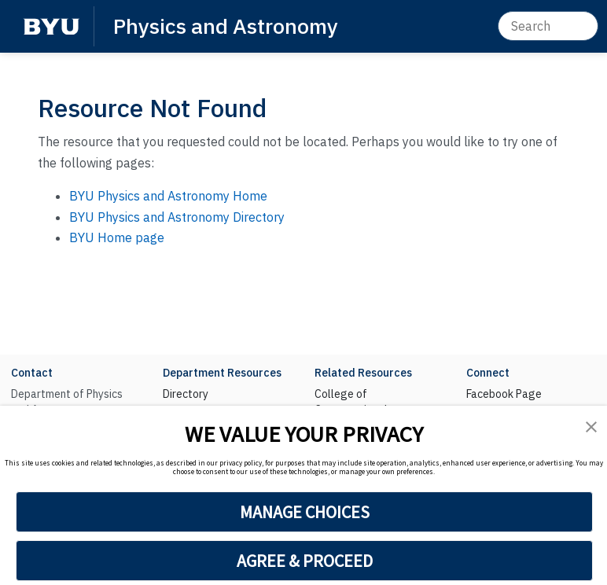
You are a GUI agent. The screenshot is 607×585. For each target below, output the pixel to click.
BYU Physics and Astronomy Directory (177, 217)
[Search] (548, 26)
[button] (591, 426)
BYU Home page (116, 237)
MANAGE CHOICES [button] (305, 512)
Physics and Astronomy (225, 25)
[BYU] (51, 26)
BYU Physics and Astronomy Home (168, 196)
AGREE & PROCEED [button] (305, 561)
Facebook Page (504, 394)
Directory (185, 394)
